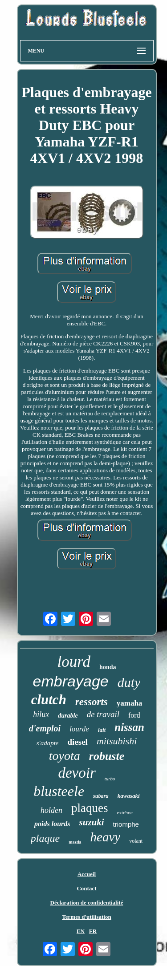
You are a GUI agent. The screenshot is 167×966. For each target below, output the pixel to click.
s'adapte (48, 743)
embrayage (71, 681)
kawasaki (129, 795)
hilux (41, 714)
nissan (129, 727)
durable (67, 715)
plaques (89, 808)
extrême (125, 812)
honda (107, 667)
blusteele (58, 791)
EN (81, 931)
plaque (45, 838)
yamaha (130, 703)
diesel (78, 742)
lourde (79, 729)
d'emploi (45, 728)
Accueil (86, 874)
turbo (110, 778)
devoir (76, 773)
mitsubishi (117, 741)
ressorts (91, 701)
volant (136, 841)
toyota (64, 756)
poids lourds (52, 824)
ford (134, 715)
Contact (86, 888)
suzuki (91, 822)
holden (51, 810)
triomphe (126, 824)
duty (129, 682)
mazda (75, 842)
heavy (105, 837)
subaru (101, 796)
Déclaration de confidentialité (86, 902)
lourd (74, 661)
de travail (103, 714)
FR (93, 931)
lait (102, 730)
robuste (106, 756)
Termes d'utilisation (86, 916)
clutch (48, 699)
